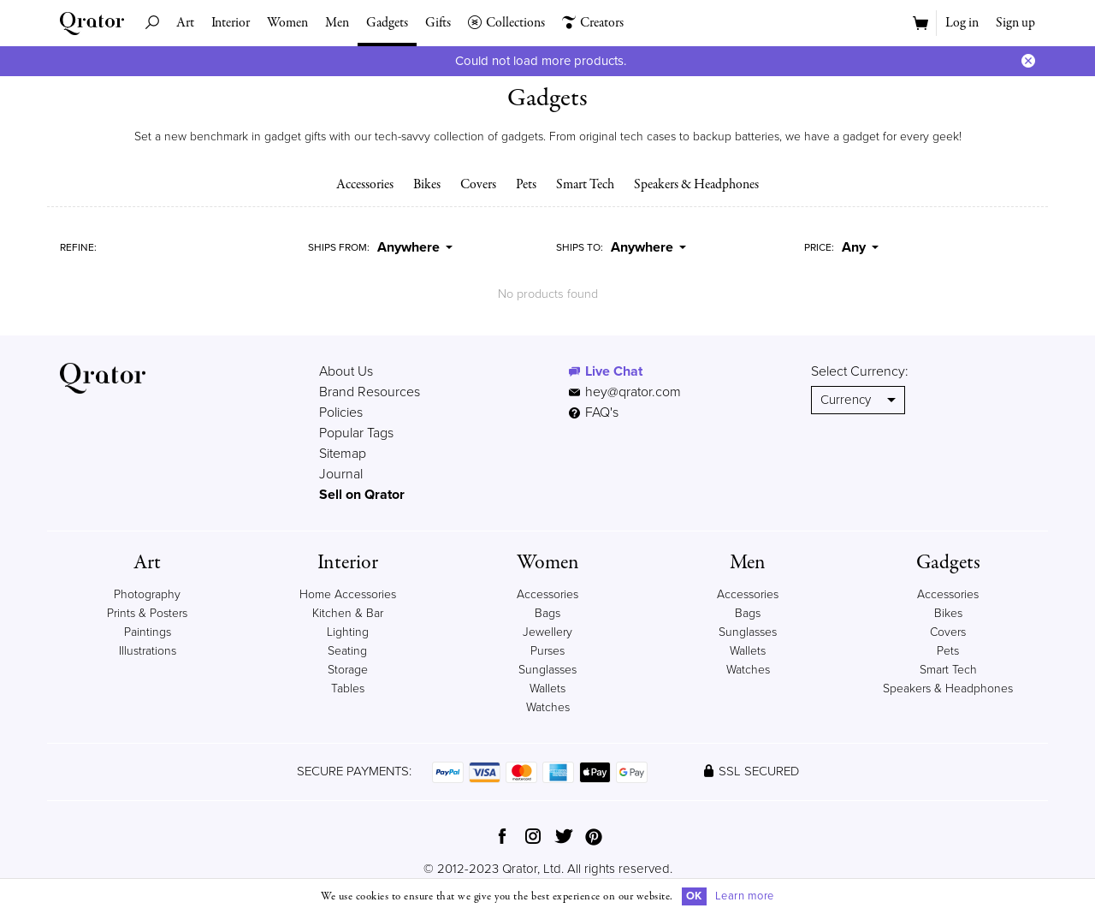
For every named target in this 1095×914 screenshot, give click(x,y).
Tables (347, 688)
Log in (962, 23)
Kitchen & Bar (347, 613)
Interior (230, 23)
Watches (548, 707)
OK (694, 896)
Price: (819, 247)
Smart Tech (585, 184)
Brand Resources (369, 392)
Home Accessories (347, 594)
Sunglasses (547, 669)
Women (287, 23)
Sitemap (342, 453)
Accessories (365, 184)
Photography (147, 594)
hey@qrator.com (633, 392)
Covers (478, 184)
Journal (341, 474)
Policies (341, 412)
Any (860, 247)
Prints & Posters (147, 613)
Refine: (78, 247)
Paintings (147, 632)
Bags (547, 613)
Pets (526, 184)
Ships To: (579, 247)
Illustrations (147, 651)
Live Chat (613, 371)
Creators (593, 23)
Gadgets (387, 23)
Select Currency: (860, 371)
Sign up (1015, 23)
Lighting (348, 632)
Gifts (438, 23)
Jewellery (547, 632)
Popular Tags (356, 433)
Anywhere (415, 247)
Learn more (744, 896)
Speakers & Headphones (696, 184)
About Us (346, 371)
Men (337, 23)
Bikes (427, 184)
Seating (347, 651)
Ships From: (339, 247)
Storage (348, 669)
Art (185, 23)
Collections (506, 23)
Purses (547, 651)
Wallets (547, 688)
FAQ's (594, 412)
